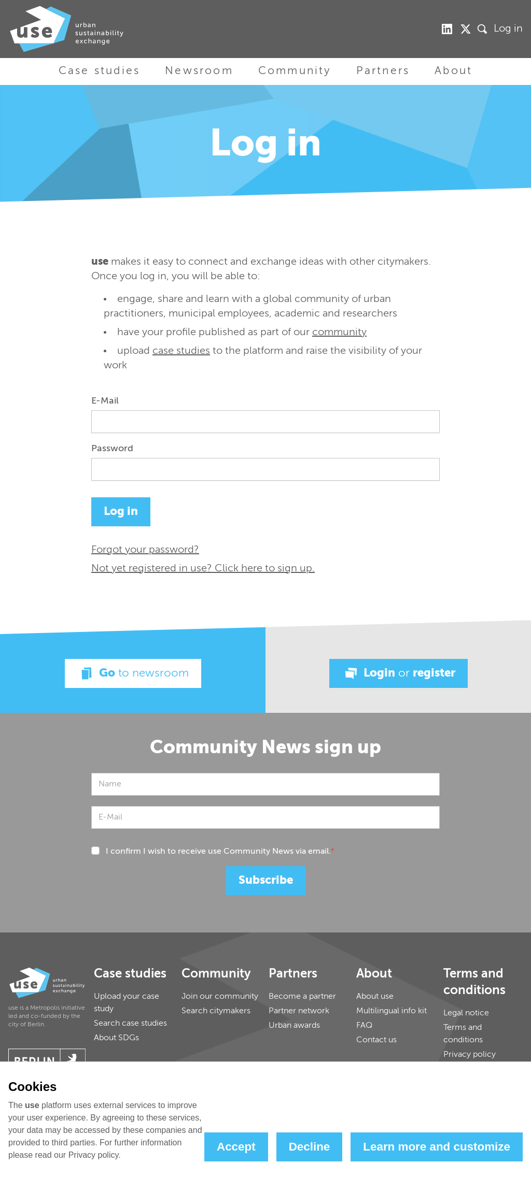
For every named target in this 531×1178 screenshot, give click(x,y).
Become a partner (302, 997)
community (339, 332)
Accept (236, 1146)
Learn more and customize (436, 1146)
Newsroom (199, 71)
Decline (309, 1146)
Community (294, 71)
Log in (508, 29)
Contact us (376, 1040)
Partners (383, 71)
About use (375, 997)
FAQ (364, 1026)
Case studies (99, 71)
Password (112, 448)
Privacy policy (469, 1055)
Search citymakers (215, 1011)
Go (133, 673)
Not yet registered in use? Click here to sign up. (203, 569)
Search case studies (130, 1023)
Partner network (299, 1011)
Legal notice (466, 1013)
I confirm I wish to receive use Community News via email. (220, 851)
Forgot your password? (145, 550)
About (453, 71)
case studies (181, 351)
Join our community (219, 997)
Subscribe (266, 880)
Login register (398, 673)
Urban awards (294, 1026)
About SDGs (116, 1038)
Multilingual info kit (391, 1011)
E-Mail (105, 401)
